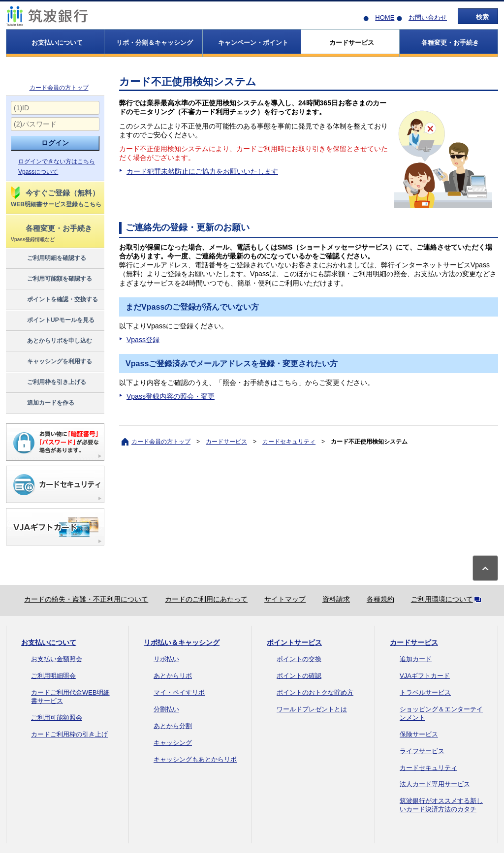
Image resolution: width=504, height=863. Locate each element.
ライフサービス (422, 751)
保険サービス (419, 734)
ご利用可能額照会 (56, 717)
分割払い (166, 709)
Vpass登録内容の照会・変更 (170, 396)
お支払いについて (48, 642)
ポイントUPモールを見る (52, 320)
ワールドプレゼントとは (312, 709)
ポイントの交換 (299, 659)
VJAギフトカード (425, 675)
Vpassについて (38, 171)
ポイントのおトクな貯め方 (315, 692)
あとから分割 (173, 726)
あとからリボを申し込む (51, 341)
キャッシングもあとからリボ (195, 759)
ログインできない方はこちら (56, 161)
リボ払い (166, 659)
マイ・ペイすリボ (179, 692)
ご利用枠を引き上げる (48, 382)
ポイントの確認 (299, 675)
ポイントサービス (294, 642)
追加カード (416, 659)
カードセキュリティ (288, 441)
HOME (384, 17)
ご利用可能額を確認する (51, 279)
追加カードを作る (42, 403)
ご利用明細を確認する (48, 258)
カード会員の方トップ (59, 87)
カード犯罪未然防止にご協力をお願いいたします (202, 171)
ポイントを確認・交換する (54, 299)
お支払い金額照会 (56, 659)
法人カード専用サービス (435, 784)
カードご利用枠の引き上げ (69, 734)
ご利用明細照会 (53, 675)
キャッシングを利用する (51, 361)
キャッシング (173, 742)
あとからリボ (173, 675)
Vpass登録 (142, 340)
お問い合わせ (428, 17)
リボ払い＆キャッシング (182, 642)
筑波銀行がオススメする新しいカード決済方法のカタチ (441, 805)
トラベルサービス (425, 692)
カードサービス (226, 441)
